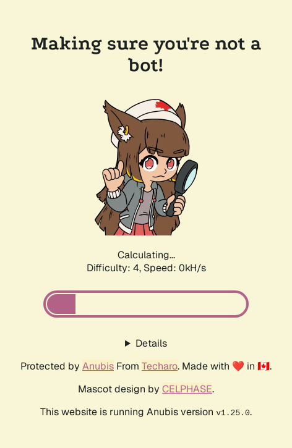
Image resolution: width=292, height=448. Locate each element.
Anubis (98, 366)
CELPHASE (187, 388)
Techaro (160, 366)
